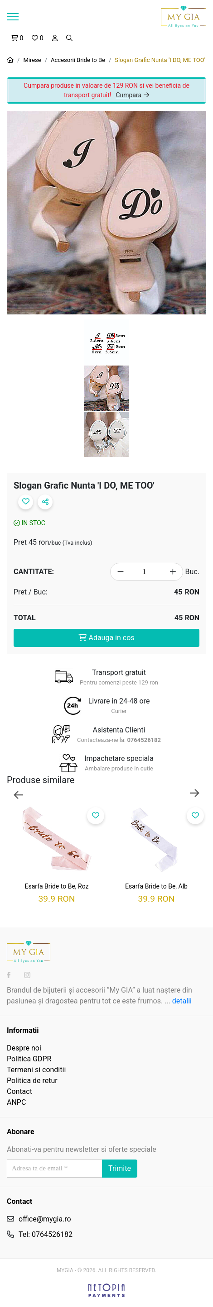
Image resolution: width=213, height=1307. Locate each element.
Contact (19, 1091)
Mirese (32, 60)
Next (194, 794)
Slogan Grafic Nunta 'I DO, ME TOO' (160, 60)
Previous (18, 794)
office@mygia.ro (45, 1219)
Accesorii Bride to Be (78, 60)
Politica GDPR (29, 1059)
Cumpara (132, 95)
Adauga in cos (106, 637)
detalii (182, 1001)
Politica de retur (32, 1080)
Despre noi (24, 1048)
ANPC (16, 1102)
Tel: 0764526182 (46, 1234)
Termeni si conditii (36, 1069)
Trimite (119, 1168)
